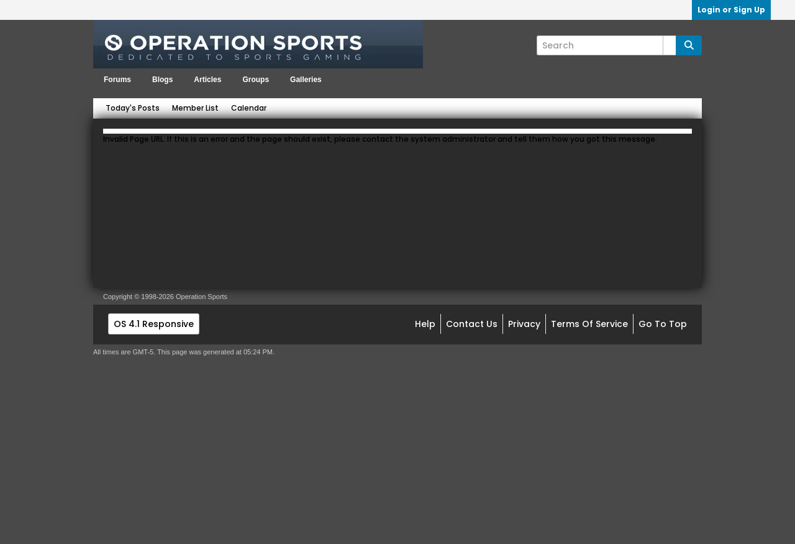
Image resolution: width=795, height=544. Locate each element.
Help (425, 324)
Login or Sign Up (731, 9)
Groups (255, 79)
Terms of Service (589, 324)
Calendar (248, 108)
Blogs (162, 79)
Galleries (306, 79)
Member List (195, 108)
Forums (117, 79)
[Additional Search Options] (669, 45)
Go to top (662, 324)
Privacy (524, 324)
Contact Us (471, 324)
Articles (207, 79)
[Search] (606, 45)
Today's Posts (133, 108)
